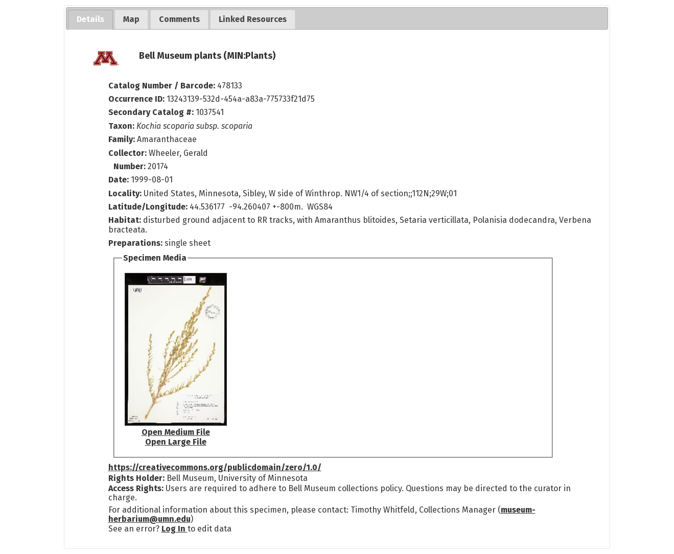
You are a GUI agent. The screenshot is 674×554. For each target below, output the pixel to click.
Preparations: (135, 243)
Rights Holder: (136, 478)
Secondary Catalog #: (151, 112)
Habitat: (125, 220)
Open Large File (175, 442)
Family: (121, 139)
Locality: (125, 193)
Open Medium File (176, 432)
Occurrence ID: (137, 99)
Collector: (128, 153)
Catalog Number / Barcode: (162, 85)
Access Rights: (136, 488)
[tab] (90, 20)
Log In (174, 529)
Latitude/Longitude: (148, 207)
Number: (130, 166)
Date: (118, 179)
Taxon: (121, 126)
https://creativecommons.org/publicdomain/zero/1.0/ (214, 467)
